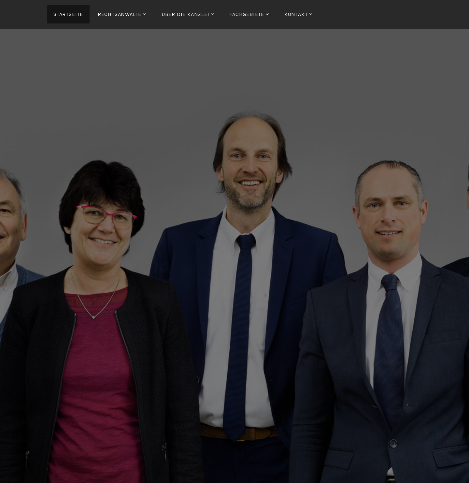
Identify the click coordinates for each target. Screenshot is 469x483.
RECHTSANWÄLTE (119, 14)
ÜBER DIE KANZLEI (185, 14)
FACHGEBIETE (246, 14)
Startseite (68, 14)
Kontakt (296, 14)
